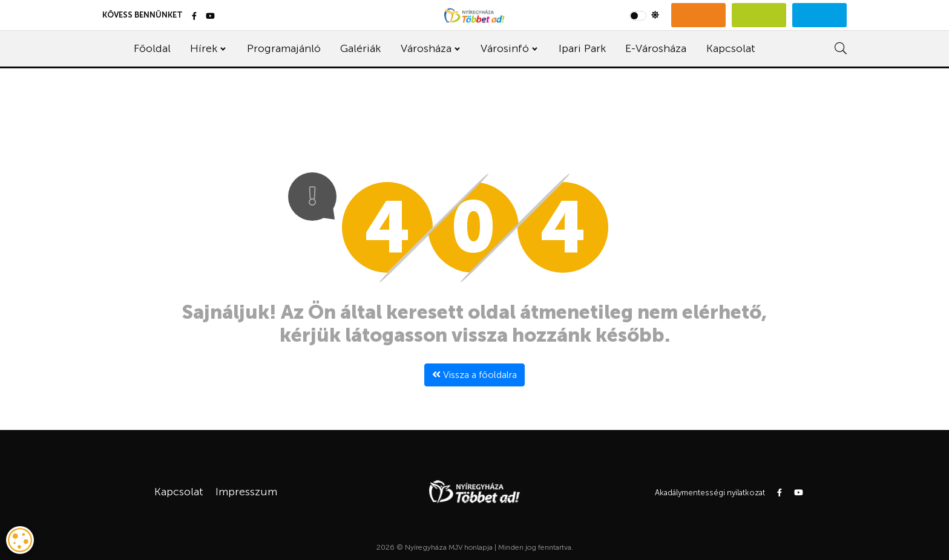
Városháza (426, 48)
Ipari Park (582, 48)
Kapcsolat (730, 48)
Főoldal (152, 48)
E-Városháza (655, 48)
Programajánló (284, 48)
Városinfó (505, 48)
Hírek (203, 48)
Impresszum (246, 491)
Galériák (360, 48)
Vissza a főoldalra (474, 374)
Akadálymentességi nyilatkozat (710, 492)
